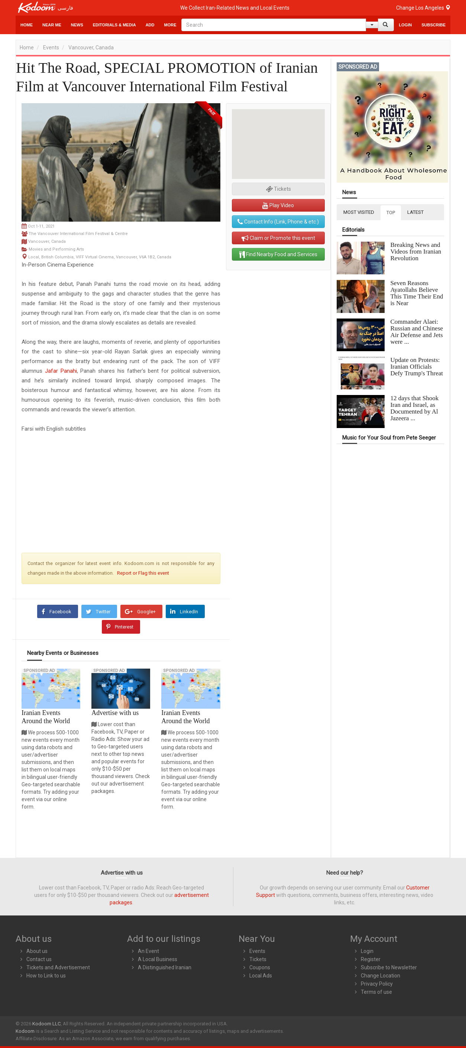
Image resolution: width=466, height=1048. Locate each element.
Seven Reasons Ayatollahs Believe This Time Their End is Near (416, 293)
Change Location (380, 976)
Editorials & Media (114, 25)
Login (405, 25)
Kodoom (25, 1031)
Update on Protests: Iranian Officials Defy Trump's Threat (416, 366)
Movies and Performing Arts (56, 249)
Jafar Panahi (61, 371)
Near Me (51, 25)
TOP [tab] (390, 212)
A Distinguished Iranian (164, 967)
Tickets (257, 959)
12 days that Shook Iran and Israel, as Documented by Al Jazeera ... (414, 408)
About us (37, 951)
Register (371, 959)
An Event (148, 951)
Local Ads (260, 976)
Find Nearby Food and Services (278, 254)
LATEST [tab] (415, 212)
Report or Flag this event (143, 573)
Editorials (353, 230)
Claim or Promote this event (278, 238)
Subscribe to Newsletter (389, 967)
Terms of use (376, 992)
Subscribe (433, 25)
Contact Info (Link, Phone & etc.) (278, 222)
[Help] (372, 25)
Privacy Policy (377, 984)
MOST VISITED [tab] (358, 212)
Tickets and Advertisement (58, 967)
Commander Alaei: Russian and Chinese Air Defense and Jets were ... (416, 331)
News (77, 25)
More (170, 25)
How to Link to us (46, 976)
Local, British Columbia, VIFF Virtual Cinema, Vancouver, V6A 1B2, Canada (99, 257)
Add (150, 25)
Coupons (259, 967)
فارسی (65, 8)
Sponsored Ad (39, 670)
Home (26, 25)
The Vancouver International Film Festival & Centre (78, 233)
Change (423, 8)
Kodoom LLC (46, 1023)
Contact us (39, 959)
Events (51, 47)
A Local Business (157, 959)
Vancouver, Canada (91, 47)
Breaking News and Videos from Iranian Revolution (415, 251)
